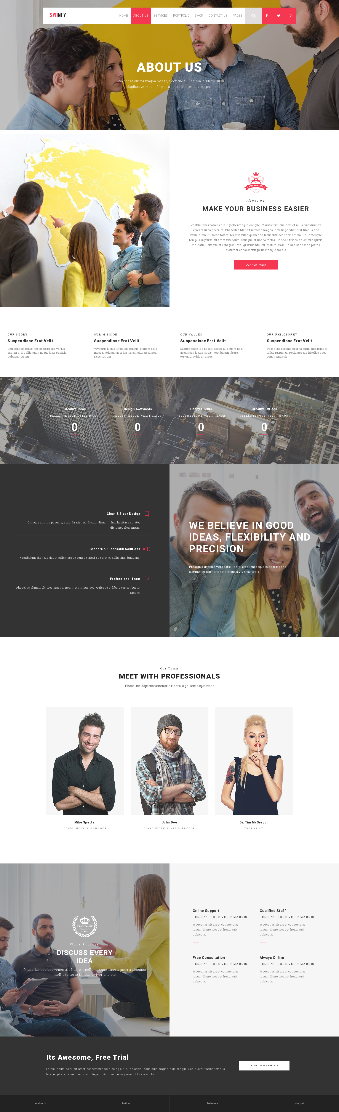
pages (238, 15)
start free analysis (264, 1065)
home (123, 15)
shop (199, 15)
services (161, 15)
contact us (218, 15)
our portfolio (256, 264)
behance (212, 1103)
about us (140, 15)
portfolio (181, 15)
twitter (126, 1103)
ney (58, 15)
